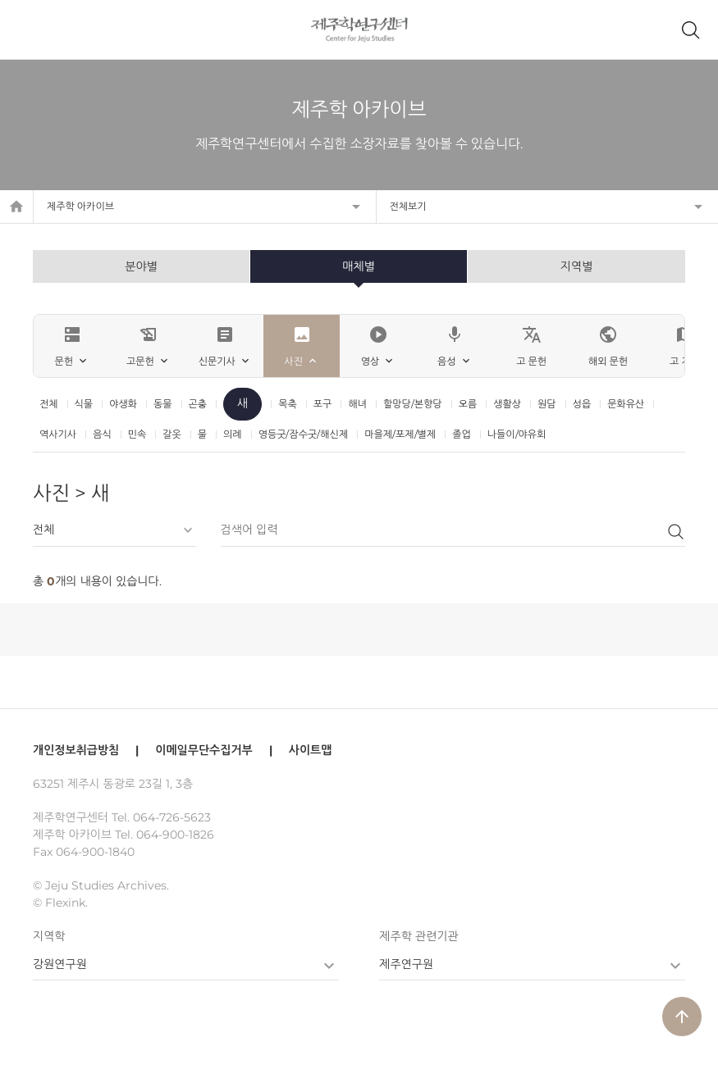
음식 (102, 434)
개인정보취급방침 (76, 750)
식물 (84, 404)
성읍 (582, 404)
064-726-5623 (172, 817)
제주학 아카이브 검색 (690, 29)
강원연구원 (60, 964)
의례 (232, 434)
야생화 (123, 404)
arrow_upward (682, 1016)
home (16, 206)
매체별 (358, 266)
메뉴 (27, 29)
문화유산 (625, 404)
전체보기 (408, 206)
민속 (137, 434)
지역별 (576, 266)
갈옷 (171, 434)
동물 (162, 404)
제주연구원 (406, 964)
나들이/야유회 (517, 434)
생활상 (507, 404)
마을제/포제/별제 (400, 434)
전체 (48, 404)
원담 (546, 404)
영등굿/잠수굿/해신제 (303, 434)
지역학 (49, 936)
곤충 (198, 404)
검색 (675, 531)
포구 (322, 404)
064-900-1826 (175, 834)
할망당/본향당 (412, 404)
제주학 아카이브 (80, 206)
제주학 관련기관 (418, 936)
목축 (287, 404)
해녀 (357, 404)
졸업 (461, 434)
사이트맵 (310, 750)
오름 (468, 404)
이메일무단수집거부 (203, 750)
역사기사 (57, 434)
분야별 (141, 266)
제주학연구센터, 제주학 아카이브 (359, 29)
